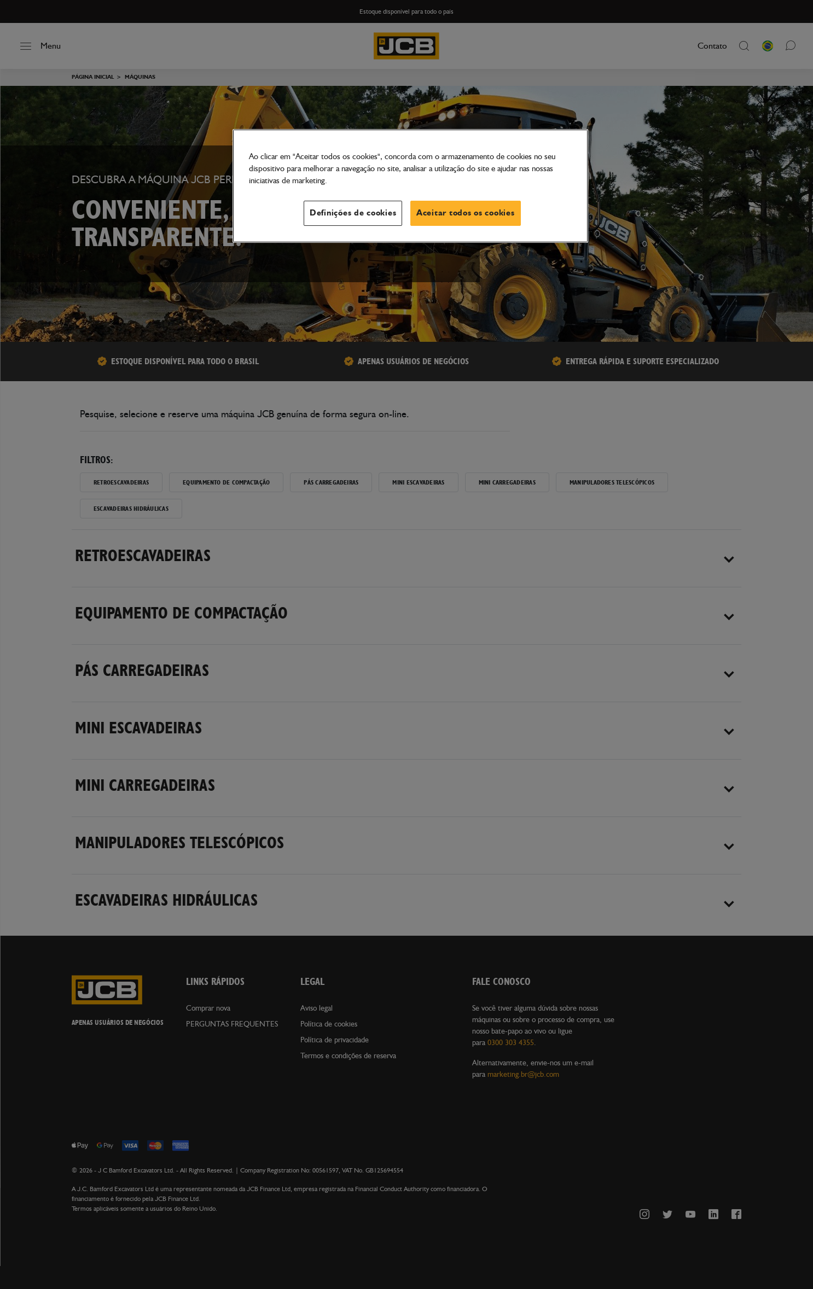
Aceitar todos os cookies (465, 213)
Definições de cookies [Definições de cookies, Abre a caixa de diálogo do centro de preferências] (353, 213)
